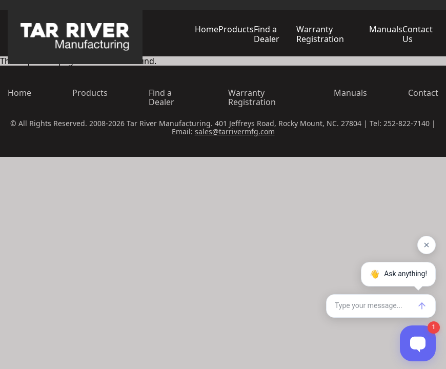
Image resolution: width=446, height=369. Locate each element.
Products (236, 29)
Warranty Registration (320, 34)
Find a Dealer (266, 34)
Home (206, 29)
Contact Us (417, 34)
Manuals (385, 29)
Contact (423, 92)
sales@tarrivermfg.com (235, 131)
